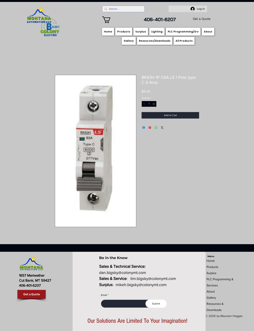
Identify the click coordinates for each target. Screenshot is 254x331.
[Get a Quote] (31, 294)
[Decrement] (144, 104)
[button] (110, 19)
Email (104, 295)
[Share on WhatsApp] (156, 128)
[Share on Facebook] (144, 128)
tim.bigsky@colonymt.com (153, 278)
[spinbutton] (149, 104)
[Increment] (154, 104)
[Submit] (156, 304)
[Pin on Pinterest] (150, 128)
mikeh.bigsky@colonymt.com (141, 284)
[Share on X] (162, 128)
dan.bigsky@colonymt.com (122, 272)
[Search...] (123, 9)
